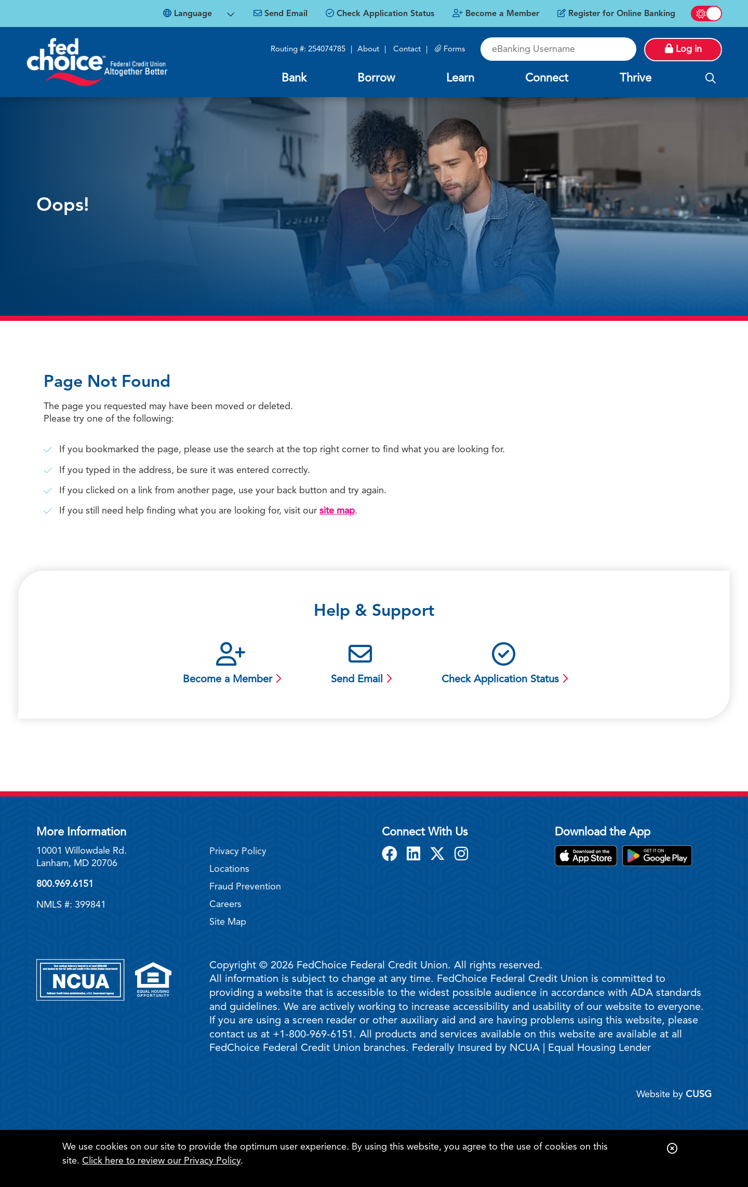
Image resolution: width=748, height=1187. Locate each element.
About (368, 49)
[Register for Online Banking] (616, 14)
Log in (683, 49)
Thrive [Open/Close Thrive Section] (635, 78)
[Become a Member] (495, 14)
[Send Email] (280, 14)
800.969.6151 (65, 884)
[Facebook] (392, 855)
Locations (229, 869)
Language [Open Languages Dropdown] (187, 13)
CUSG (699, 1094)
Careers (225, 904)
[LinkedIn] (415, 855)
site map (337, 511)
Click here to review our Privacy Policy (161, 1161)
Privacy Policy (237, 851)
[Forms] (450, 49)
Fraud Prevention (245, 887)
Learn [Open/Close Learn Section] (460, 78)
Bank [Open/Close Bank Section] (294, 78)
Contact (407, 49)
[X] (439, 855)
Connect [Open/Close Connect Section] (546, 78)
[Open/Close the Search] (710, 79)
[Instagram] (461, 855)
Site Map (227, 922)
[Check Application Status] (380, 14)
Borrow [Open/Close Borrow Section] (376, 78)
